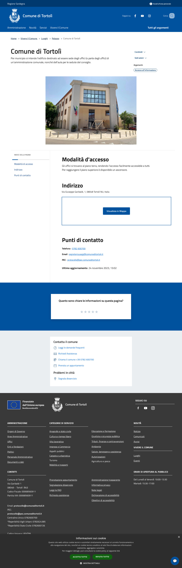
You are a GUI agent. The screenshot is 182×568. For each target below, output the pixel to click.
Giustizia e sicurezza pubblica (106, 436)
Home (13, 38)
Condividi (140, 52)
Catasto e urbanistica (59, 455)
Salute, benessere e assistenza (106, 451)
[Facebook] (132, 16)
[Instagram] (146, 16)
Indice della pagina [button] (22, 154)
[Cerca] (171, 15)
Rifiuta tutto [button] (102, 557)
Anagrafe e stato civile (60, 431)
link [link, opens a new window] (118, 551)
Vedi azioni (141, 58)
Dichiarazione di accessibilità (105, 495)
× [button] (179, 537)
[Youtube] (139, 16)
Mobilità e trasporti (58, 465)
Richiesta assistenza (59, 495)
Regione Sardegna (16, 3)
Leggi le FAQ (55, 490)
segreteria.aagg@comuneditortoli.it (86, 254)
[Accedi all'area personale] (160, 3)
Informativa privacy (101, 485)
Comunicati (139, 436)
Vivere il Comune (29, 38)
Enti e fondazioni (15, 446)
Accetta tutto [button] (80, 557)
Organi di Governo (16, 431)
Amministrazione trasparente (106, 480)
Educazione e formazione (104, 431)
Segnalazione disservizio (61, 485)
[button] (91, 563)
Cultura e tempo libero (60, 436)
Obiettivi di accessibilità (103, 500)
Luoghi (44, 38)
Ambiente (96, 446)
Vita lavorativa (56, 441)
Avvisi (136, 441)
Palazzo (55, 38)
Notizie (137, 431)
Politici (10, 451)
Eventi (137, 460)
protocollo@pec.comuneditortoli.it (83, 260)
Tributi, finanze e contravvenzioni (108, 441)
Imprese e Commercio (59, 446)
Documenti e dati (15, 462)
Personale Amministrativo (20, 457)
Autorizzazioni (98, 456)
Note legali (97, 490)
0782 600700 (78, 248)
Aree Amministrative (17, 436)
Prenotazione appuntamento (63, 480)
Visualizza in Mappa (116, 211)
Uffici (9, 441)
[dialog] (91, 551)
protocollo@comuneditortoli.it (29, 505)
